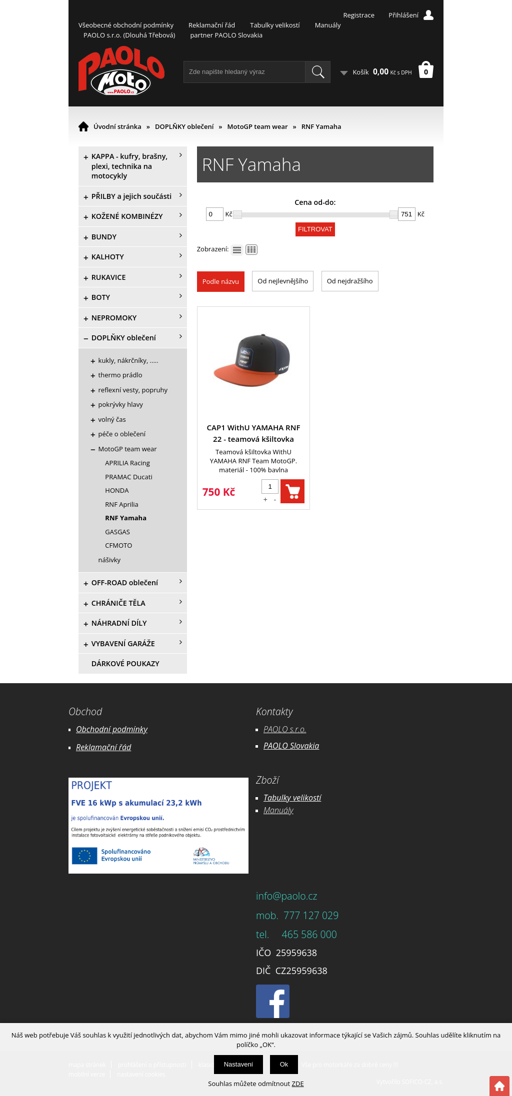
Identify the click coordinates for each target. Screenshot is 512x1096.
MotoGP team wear (258, 126)
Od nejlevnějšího (283, 280)
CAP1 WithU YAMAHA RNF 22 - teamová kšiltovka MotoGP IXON (253, 433)
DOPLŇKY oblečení (184, 126)
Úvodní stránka (118, 126)
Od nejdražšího (350, 280)
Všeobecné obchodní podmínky (126, 24)
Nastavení (239, 1064)
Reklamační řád (211, 24)
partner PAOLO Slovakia (226, 34)
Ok (284, 1064)
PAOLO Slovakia (291, 745)
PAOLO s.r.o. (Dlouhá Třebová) (129, 34)
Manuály (328, 24)
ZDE (298, 1083)
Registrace (358, 14)
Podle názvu (220, 281)
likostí (310, 797)
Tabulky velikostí (275, 24)
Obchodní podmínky (112, 729)
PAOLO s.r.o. (285, 729)
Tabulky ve (282, 797)
